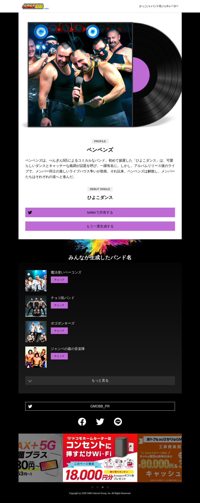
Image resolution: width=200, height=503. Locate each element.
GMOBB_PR (100, 406)
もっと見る (100, 380)
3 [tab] (102, 487)
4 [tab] (107, 487)
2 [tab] (97, 487)
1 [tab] (92, 487)
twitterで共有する (100, 212)
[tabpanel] (100, 459)
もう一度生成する (100, 226)
